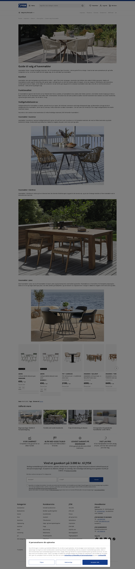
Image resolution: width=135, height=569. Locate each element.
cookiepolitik (102, 555)
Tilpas (42, 562)
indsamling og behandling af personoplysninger (78, 555)
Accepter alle (95, 562)
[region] (68, 553)
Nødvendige (68, 562)
